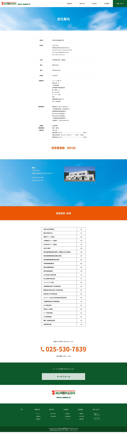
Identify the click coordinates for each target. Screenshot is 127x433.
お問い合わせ (120, 3)
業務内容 (37, 410)
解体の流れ (53, 414)
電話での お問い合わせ (97, 415)
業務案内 (69, 3)
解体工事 (82, 3)
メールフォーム (63, 377)
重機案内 (38, 420)
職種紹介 (81, 414)
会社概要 (67, 414)
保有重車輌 (67, 417)
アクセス (67, 420)
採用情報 (106, 3)
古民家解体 (53, 417)
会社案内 (94, 3)
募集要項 (81, 420)
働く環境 (81, 417)
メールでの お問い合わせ (97, 419)
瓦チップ (38, 414)
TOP (21, 410)
